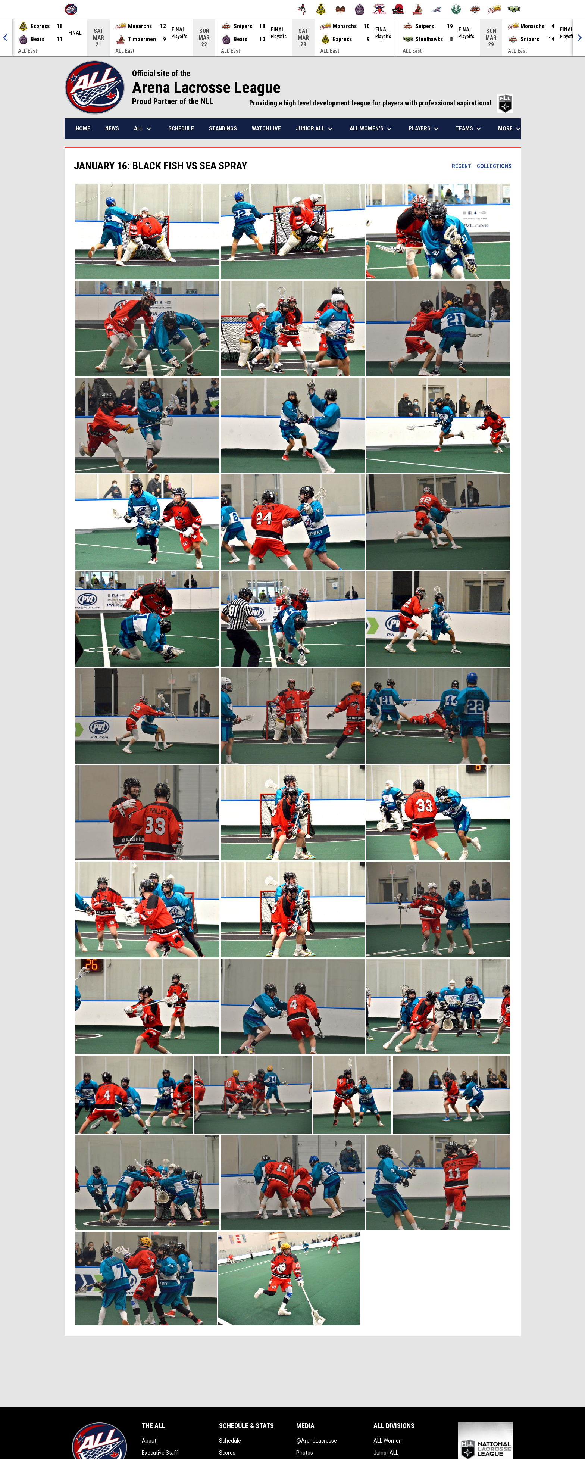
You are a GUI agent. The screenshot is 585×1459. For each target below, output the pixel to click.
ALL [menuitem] (143, 128)
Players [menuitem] (425, 128)
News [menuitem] (112, 128)
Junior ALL (385, 1453)
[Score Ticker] (292, 37)
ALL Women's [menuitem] (372, 128)
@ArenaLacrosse (316, 1441)
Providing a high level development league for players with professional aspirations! (381, 103)
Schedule (230, 1441)
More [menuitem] (510, 128)
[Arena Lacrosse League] (74, 9)
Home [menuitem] (83, 128)
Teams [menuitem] (469, 128)
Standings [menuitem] (223, 128)
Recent (461, 166)
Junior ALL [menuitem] (315, 128)
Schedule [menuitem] (181, 128)
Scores (227, 1453)
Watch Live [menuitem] (266, 128)
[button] (147, 232)
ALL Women (387, 1441)
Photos (304, 1453)
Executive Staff (160, 1453)
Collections (494, 166)
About (149, 1441)
